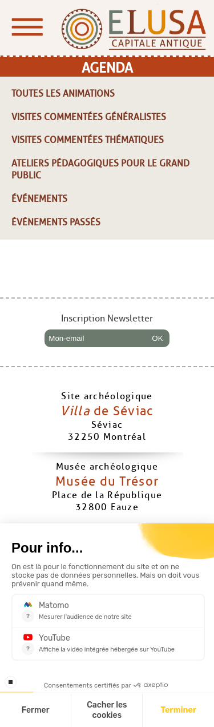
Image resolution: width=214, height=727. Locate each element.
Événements (39, 198)
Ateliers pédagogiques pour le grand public (100, 169)
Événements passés (55, 222)
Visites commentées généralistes (88, 117)
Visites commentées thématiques (87, 139)
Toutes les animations (63, 93)
